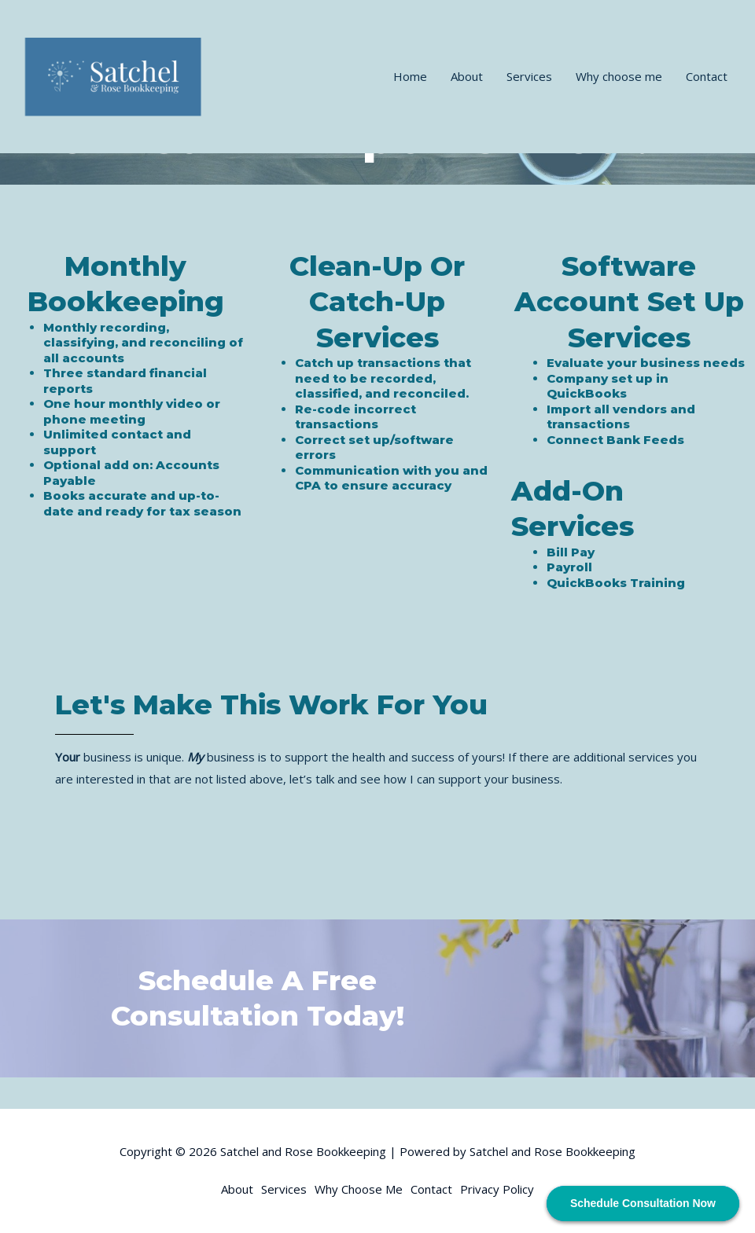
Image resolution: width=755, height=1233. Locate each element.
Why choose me (619, 76)
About (467, 76)
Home (410, 76)
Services (529, 76)
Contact (706, 76)
